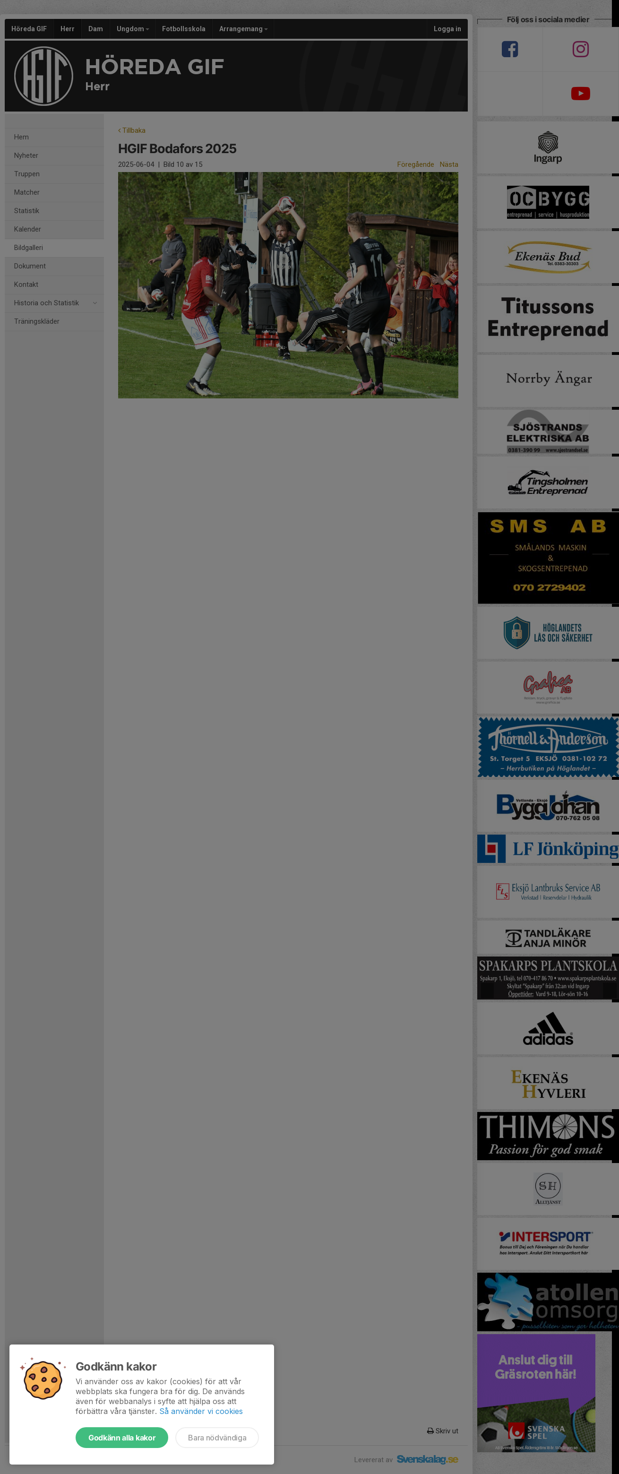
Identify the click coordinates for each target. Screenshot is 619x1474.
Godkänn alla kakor (121, 1437)
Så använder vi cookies (201, 1411)
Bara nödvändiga (217, 1437)
